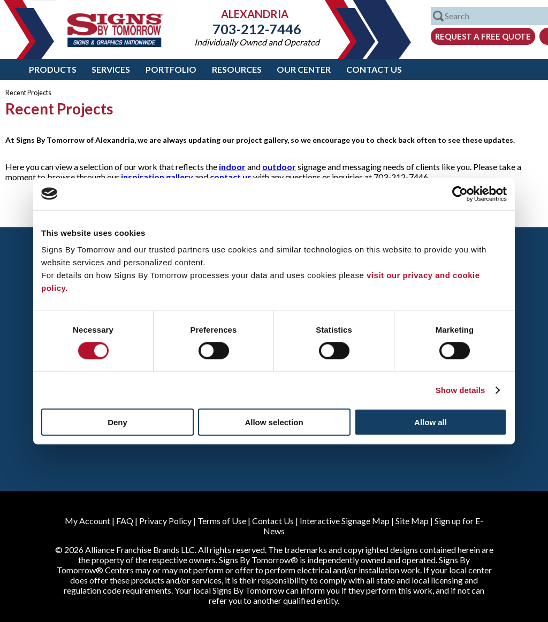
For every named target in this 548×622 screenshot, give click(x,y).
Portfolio (171, 69)
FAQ (124, 521)
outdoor (279, 167)
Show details (460, 389)
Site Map (412, 521)
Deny (117, 422)
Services (111, 69)
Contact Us (374, 69)
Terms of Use (221, 521)
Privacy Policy (165, 521)
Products (53, 69)
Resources (237, 69)
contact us (231, 177)
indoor (232, 167)
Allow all (430, 422)
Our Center (304, 69)
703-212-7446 (256, 29)
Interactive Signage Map (345, 521)
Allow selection (274, 422)
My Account (87, 521)
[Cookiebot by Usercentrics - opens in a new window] (460, 194)
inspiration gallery (157, 177)
